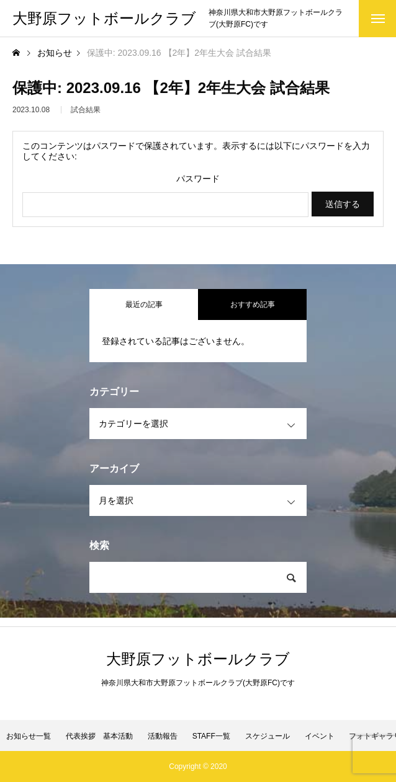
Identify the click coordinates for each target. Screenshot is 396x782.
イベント (320, 736)
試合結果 (86, 112)
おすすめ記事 (252, 304)
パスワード (198, 178)
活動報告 (163, 736)
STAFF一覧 (211, 736)
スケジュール (267, 736)
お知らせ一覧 (28, 736)
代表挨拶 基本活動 (99, 736)
